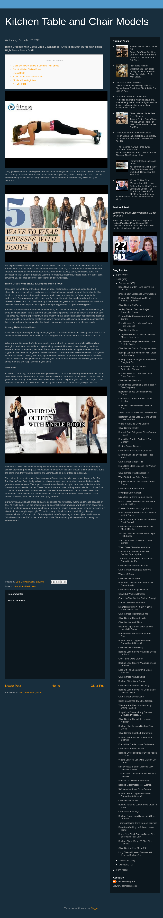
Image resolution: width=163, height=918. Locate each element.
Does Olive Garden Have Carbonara (136, 744)
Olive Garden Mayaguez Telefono (134, 569)
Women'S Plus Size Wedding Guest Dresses (141, 181)
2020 (119, 870)
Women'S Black (126, 574)
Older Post (98, 685)
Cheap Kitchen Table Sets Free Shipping (142, 114)
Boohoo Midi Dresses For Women (134, 785)
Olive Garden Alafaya (128, 811)
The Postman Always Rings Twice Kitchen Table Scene (133, 148)
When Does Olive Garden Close (134, 547)
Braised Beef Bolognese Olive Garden (137, 294)
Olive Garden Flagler (128, 428)
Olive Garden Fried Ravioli (131, 748)
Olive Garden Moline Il (129, 578)
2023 (119, 275)
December (124, 283)
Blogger (94, 908)
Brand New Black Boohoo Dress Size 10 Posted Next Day (136, 835)
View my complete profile (125, 886)
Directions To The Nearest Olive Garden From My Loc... (133, 553)
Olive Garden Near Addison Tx (133, 565)
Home (56, 685)
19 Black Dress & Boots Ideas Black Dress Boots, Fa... (135, 559)
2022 (119, 279)
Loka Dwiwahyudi (125, 881)
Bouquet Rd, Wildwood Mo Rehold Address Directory (135, 299)
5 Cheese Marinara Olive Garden (134, 789)
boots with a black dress (25, 586)
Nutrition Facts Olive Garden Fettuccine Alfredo (132, 367)
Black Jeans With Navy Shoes (27, 76)
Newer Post (13, 685)
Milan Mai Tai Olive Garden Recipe (135, 497)
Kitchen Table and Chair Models (77, 21)
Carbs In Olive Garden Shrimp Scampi (137, 598)
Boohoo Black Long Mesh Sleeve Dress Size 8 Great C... (134, 642)
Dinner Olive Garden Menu (131, 602)
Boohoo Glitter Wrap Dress (131, 681)
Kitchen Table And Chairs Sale (132, 96)
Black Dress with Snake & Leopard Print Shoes (36, 65)
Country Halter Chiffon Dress (27, 69)
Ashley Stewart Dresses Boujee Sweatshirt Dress (133, 310)
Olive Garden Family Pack (131, 488)
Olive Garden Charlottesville (132, 618)
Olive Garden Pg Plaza (129, 305)
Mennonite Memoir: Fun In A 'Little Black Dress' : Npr (135, 608)
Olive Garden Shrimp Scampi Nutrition (137, 348)
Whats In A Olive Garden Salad (133, 780)
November (124, 860)
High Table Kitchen (139, 65)
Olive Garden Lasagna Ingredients (135, 450)
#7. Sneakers (19, 84)
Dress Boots (19, 73)
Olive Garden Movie (128, 800)
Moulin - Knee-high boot (25, 80)
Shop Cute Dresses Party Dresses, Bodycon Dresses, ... (135, 713)
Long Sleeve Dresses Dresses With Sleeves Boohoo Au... (135, 853)
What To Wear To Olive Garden (133, 423)
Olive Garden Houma (128, 330)
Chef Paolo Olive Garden (130, 658)
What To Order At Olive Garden (133, 477)
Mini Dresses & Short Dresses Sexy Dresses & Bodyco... (135, 768)
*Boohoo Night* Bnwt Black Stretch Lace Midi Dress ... (135, 628)
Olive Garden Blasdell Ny (130, 647)
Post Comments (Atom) (30, 692)
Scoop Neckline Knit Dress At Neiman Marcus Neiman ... (136, 335)
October (123, 864)
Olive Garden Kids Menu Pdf (132, 848)
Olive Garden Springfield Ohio (133, 589)
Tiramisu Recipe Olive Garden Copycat (137, 823)
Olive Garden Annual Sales (131, 677)
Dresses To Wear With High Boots (135, 508)
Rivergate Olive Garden (129, 492)
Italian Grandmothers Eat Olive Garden (137, 412)
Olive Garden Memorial (129, 380)
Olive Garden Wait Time (130, 622)
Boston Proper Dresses (129, 446)
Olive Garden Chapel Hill (130, 461)
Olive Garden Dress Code (131, 696)
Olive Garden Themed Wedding (133, 685)
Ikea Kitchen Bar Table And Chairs (134, 132)
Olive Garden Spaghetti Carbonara (135, 733)
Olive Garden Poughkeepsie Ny (133, 473)
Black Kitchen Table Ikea (129, 82)
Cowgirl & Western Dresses (131, 594)
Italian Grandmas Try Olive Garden (135, 701)
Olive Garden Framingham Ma (133, 614)
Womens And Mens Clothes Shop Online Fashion (134, 706)
